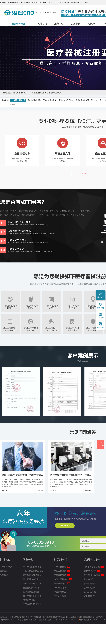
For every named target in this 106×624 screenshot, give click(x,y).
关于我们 (92, 23)
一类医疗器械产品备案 (33, 571)
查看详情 (40, 491)
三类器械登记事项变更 (93, 305)
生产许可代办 (60, 596)
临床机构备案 (90, 583)
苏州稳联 (99, 617)
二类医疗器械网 (76, 617)
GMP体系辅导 (60, 587)
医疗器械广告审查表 (32, 596)
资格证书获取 (29, 600)
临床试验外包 (60, 583)
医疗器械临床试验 (34, 100)
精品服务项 (60, 559)
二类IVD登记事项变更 (51, 305)
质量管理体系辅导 (82, 100)
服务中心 (58, 23)
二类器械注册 (60, 571)
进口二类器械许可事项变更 (31, 328)
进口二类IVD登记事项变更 (51, 328)
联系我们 (4, 575)
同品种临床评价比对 (65, 100)
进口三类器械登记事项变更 (93, 328)
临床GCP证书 (90, 571)
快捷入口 (5, 559)
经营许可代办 (90, 579)
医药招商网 (47, 617)
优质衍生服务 (92, 559)
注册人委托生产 (61, 579)
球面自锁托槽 (15, 617)
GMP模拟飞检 (90, 596)
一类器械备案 (60, 567)
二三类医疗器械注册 (36, 93)
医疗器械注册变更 (54, 93)
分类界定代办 (60, 592)
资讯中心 (75, 23)
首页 (15, 93)
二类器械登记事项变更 (10, 305)
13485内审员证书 (92, 567)
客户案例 (4, 571)
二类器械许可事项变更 (31, 305)
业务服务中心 (6, 567)
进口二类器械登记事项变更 (10, 328)
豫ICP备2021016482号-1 (66, 620)
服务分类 (28, 559)
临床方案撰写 (90, 587)
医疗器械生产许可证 (32, 604)
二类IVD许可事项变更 (72, 305)
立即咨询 (83, 174)
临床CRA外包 (90, 592)
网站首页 (42, 23)
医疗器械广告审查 (92, 575)
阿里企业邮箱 (89, 617)
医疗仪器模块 (27, 617)
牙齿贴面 (38, 617)
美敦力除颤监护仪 (60, 617)
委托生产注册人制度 (32, 583)
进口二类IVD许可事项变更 (72, 328)
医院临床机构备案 (49, 100)
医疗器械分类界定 (31, 592)
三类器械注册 (60, 575)
